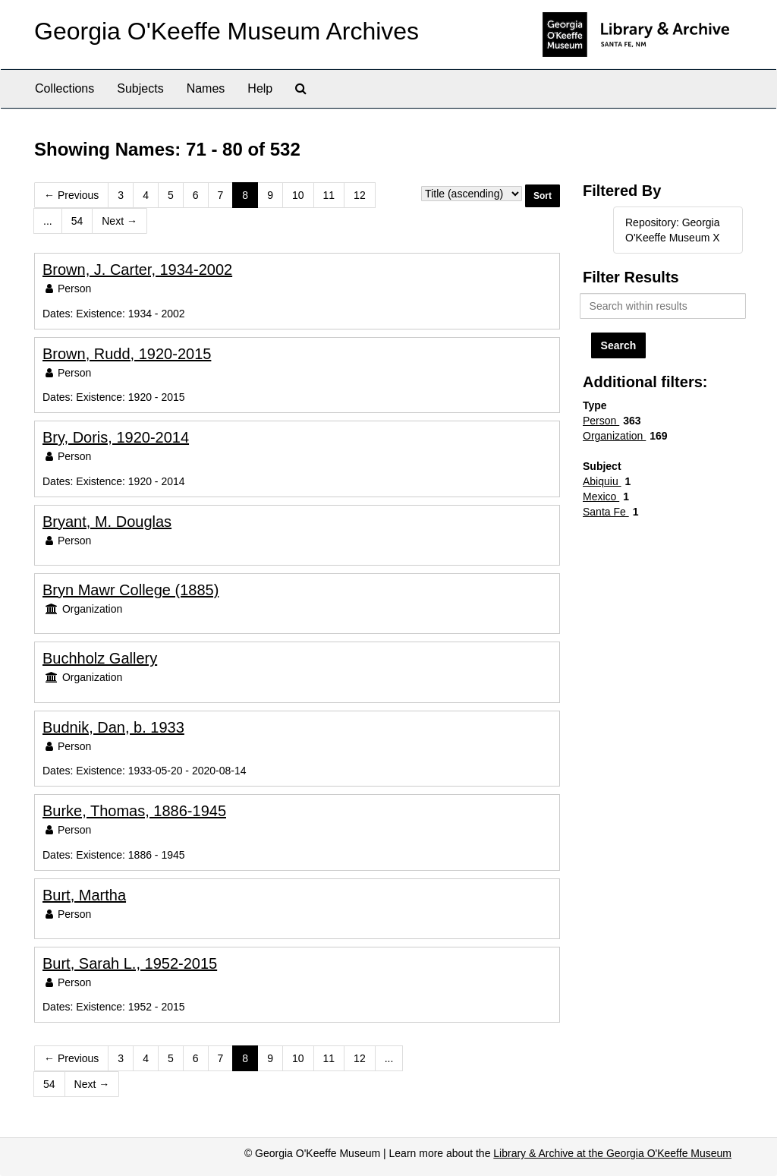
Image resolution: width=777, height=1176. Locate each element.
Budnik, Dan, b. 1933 (113, 727)
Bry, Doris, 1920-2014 (115, 437)
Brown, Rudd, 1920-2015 (126, 353)
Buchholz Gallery (99, 658)
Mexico (601, 496)
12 (360, 195)
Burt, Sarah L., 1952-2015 (129, 963)
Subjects (140, 88)
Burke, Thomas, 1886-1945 (134, 810)
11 (329, 195)
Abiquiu (602, 481)
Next (119, 221)
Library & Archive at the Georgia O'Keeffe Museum (612, 1153)
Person (601, 421)
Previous (71, 195)
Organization (614, 436)
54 (77, 221)
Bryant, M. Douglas (106, 521)
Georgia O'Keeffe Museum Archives (226, 31)
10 (298, 195)
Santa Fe (606, 512)
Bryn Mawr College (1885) (130, 590)
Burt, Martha (84, 895)
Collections (64, 88)
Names (206, 88)
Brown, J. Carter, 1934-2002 (137, 269)
